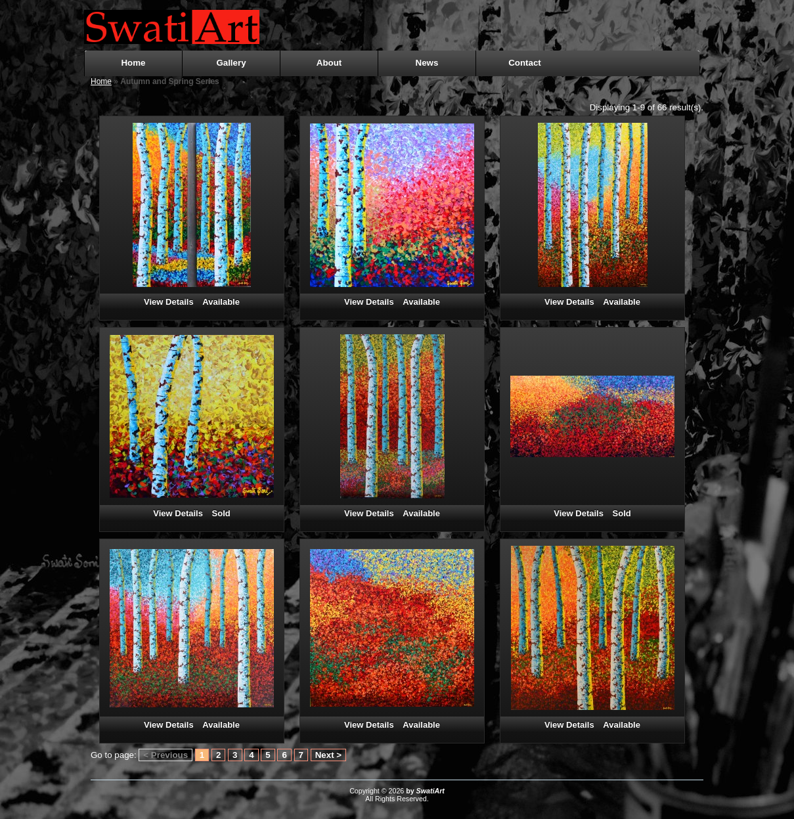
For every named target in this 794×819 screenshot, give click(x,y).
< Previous (165, 755)
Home (133, 63)
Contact (524, 63)
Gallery (231, 63)
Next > (328, 755)
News (427, 63)
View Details (169, 302)
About (329, 63)
